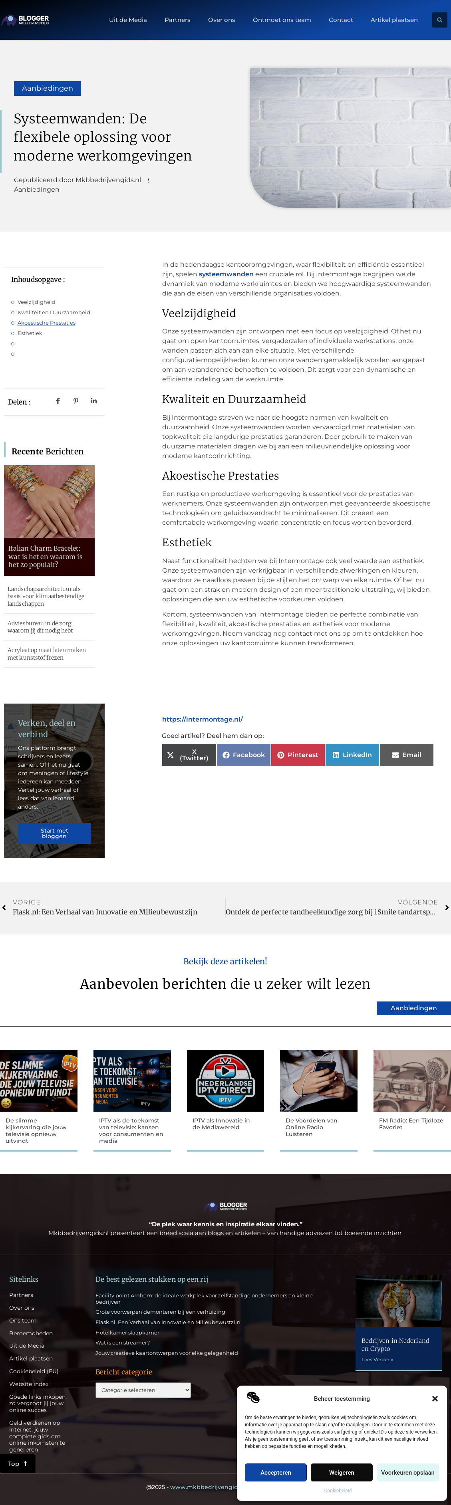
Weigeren (341, 1472)
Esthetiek (30, 333)
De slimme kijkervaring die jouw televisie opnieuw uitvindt (36, 1130)
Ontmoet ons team (282, 20)
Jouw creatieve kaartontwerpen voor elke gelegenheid (166, 1353)
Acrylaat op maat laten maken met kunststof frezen (47, 653)
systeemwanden (226, 274)
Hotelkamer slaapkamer (127, 1332)
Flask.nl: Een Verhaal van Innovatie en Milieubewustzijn (167, 1322)
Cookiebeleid (338, 1490)
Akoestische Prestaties (46, 322)
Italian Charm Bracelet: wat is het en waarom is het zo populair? (45, 556)
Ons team (23, 1320)
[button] (435, 1399)
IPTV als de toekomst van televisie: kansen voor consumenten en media (131, 1130)
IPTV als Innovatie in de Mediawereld (221, 1124)
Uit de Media (128, 20)
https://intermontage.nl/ (202, 719)
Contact (341, 20)
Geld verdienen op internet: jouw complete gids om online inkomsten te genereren (37, 1436)
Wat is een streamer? (122, 1342)
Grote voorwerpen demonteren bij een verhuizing (160, 1312)
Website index (28, 1384)
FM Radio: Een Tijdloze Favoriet (411, 1124)
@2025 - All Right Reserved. (225, 1487)
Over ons (221, 20)
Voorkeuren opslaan (408, 1472)
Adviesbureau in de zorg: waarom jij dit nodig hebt (40, 627)
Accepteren (275, 1472)
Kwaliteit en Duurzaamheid (54, 312)
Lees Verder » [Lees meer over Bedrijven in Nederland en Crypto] (377, 1359)
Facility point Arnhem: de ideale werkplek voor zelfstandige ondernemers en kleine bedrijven (204, 1298)
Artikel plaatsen (394, 20)
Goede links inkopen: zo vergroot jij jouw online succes (38, 1404)
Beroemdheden (31, 1333)
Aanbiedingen (47, 88)
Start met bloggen (54, 833)
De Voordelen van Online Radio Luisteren (312, 1127)
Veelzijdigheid (37, 302)
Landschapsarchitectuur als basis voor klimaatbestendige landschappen (46, 596)
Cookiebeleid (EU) (34, 1371)
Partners (178, 20)
